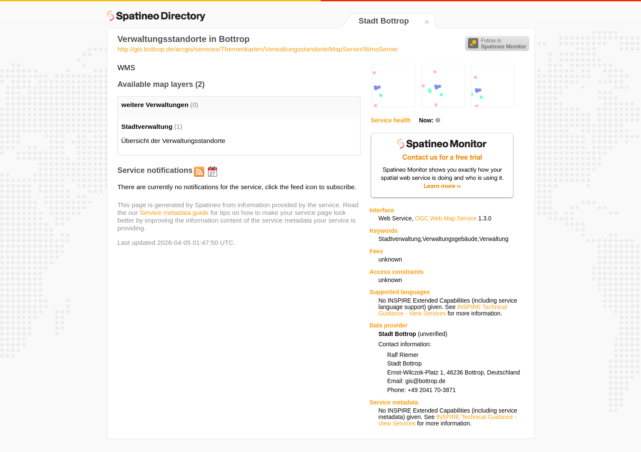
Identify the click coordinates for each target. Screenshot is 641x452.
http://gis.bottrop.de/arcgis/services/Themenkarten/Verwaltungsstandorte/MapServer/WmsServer (257, 49)
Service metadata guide (174, 212)
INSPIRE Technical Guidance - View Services (443, 310)
